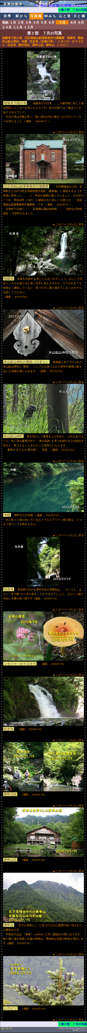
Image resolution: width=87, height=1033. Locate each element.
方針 (6, 1028)
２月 (20, 22)
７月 (62, 22)
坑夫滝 (11, 45)
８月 (73, 22)
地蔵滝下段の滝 (12, 38)
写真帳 (36, 16)
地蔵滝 (71, 38)
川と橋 (79, 16)
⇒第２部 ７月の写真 (72, 10)
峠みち (50, 16)
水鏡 (24, 41)
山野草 (44, 5)
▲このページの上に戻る (68, 132)
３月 (28, 22)
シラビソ (63, 45)
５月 (43, 22)
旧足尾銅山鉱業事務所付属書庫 (44, 38)
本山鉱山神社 (10, 41)
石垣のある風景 (68, 5)
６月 (51, 22)
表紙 (37, 5)
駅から (22, 16)
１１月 (17, 27)
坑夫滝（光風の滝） (42, 41)
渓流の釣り (54, 5)
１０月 (7, 27)
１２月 (28, 27)
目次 (10, 1028)
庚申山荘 (38, 45)
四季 (8, 16)
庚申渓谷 (24, 45)
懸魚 (80, 38)
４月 (36, 22)
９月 (81, 22)
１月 (13, 22)
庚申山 (50, 45)
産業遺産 (81, 5)
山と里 (65, 16)
